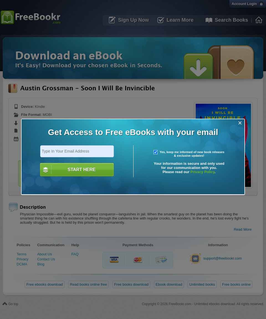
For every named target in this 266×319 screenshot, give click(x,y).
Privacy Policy (202, 172)
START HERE (82, 169)
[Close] (240, 123)
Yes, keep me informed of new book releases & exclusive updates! (189, 154)
